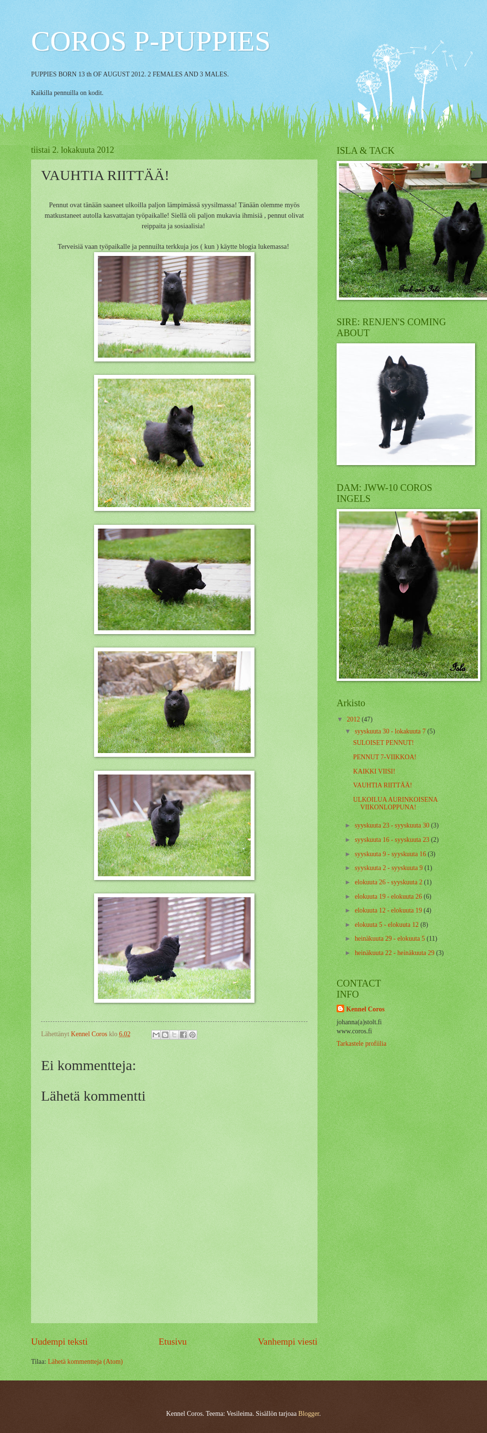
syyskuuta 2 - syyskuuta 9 (389, 867)
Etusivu (173, 1342)
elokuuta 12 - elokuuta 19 (389, 910)
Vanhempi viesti (288, 1342)
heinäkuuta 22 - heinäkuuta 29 (395, 952)
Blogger (308, 1413)
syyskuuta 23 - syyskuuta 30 (393, 825)
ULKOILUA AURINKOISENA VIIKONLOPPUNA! (395, 803)
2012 (354, 719)
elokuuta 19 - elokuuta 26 (389, 896)
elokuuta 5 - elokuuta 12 (388, 924)
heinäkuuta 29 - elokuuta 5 (391, 938)
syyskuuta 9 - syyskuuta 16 (391, 854)
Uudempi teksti (59, 1342)
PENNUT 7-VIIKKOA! (384, 757)
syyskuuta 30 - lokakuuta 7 (391, 731)
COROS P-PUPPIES (151, 41)
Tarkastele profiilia (361, 1043)
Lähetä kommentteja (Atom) (85, 1361)
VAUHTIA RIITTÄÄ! (382, 785)
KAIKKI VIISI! (374, 771)
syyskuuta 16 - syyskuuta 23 (393, 839)
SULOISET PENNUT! (383, 742)
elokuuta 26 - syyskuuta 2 (389, 882)
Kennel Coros (365, 1009)
